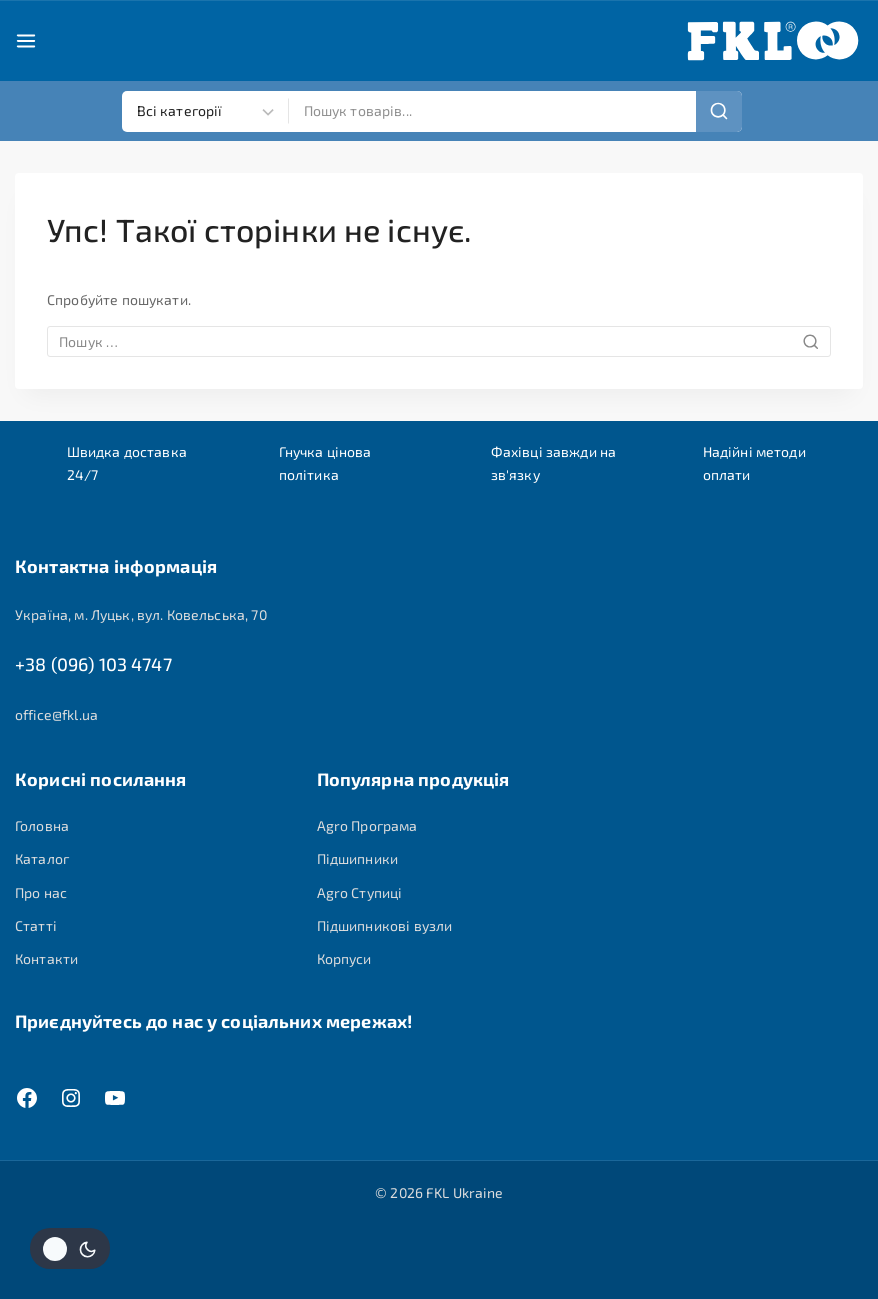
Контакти (46, 958)
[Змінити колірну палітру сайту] (70, 1248)
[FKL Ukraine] (773, 41)
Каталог (42, 858)
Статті (36, 925)
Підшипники (358, 858)
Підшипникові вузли (385, 925)
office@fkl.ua (56, 714)
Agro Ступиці (360, 892)
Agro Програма (367, 825)
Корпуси (344, 958)
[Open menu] (26, 41)
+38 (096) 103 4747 (93, 665)
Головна (42, 825)
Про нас (41, 892)
